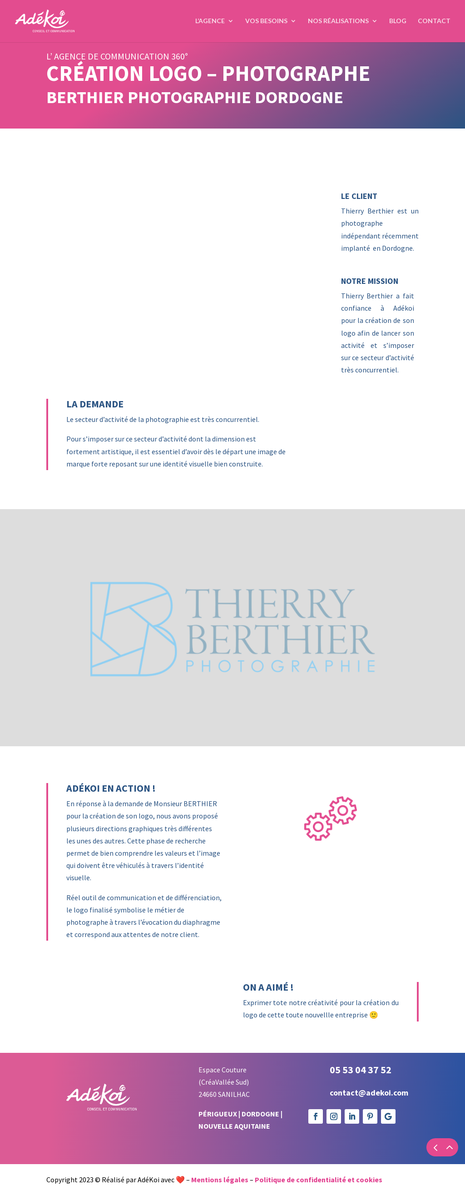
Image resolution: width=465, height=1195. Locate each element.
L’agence (210, 21)
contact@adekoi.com (369, 1092)
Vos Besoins (266, 21)
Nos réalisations (338, 21)
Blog (397, 21)
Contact (434, 21)
